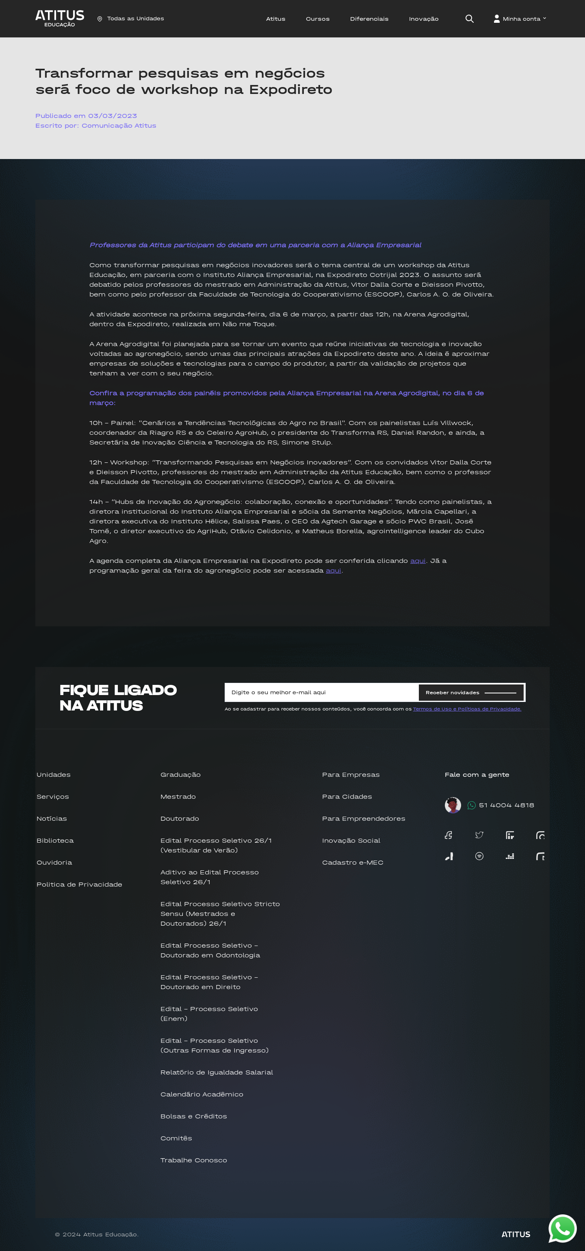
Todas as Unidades (130, 18)
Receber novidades (471, 692)
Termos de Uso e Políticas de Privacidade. (467, 709)
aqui (418, 560)
